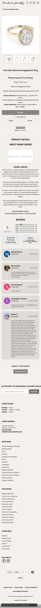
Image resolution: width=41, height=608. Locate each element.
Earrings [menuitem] (4, 454)
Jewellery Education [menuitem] (8, 494)
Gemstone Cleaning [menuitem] (8, 517)
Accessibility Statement (20, 591)
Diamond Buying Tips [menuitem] (8, 499)
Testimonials (6, 549)
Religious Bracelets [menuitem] (8, 480)
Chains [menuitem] (4, 459)
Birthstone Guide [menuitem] (7, 504)
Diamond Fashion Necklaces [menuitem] (10, 475)
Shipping (11, 120)
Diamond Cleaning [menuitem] (7, 514)
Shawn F (14, 314)
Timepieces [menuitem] (5, 464)
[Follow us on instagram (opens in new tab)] (8, 561)
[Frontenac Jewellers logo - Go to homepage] (13, 3)
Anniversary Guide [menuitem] (7, 520)
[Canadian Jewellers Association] (20, 577)
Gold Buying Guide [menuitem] (7, 522)
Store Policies (6, 546)
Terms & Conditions (31, 587)
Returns (30, 120)
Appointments (6, 538)
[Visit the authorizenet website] (32, 572)
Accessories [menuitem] (5, 467)
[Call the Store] (6, 430)
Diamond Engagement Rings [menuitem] (11, 446)
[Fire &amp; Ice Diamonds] (23, 572)
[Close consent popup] (35, 605)
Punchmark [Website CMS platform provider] (24, 600)
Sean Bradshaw (16, 285)
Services (4, 543)
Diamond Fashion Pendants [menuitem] (10, 472)
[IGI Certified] (27, 572)
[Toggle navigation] (38, 3)
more (23, 107)
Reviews (20, 219)
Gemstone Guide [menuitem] (7, 507)
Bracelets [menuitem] (5, 462)
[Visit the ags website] (10, 572)
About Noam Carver (20, 144)
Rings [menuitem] (3, 451)
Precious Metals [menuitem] (7, 509)
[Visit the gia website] (17, 572)
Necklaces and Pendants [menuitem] (9, 457)
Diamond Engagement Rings (11, 9)
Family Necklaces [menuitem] (7, 478)
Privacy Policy (18, 587)
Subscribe (34, 391)
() (36, 224)
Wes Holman (15, 266)
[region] (20, 35)
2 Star (17, 230)
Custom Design (6, 541)
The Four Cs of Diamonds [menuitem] (10, 496)
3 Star (17, 228)
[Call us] (12, 432)
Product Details (20, 139)
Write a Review (20, 371)
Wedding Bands (31, 213)
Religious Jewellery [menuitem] (7, 470)
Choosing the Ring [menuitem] (7, 501)
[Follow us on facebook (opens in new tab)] (4, 561)
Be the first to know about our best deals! (20, 386)
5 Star (17, 224)
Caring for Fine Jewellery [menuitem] (9, 512)
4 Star (17, 226)
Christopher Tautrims (19, 299)
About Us (5, 536)
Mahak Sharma (16, 252)
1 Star (17, 232)
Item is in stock (20, 127)
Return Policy (8, 587)
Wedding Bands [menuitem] (7, 449)
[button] (27, 3)
